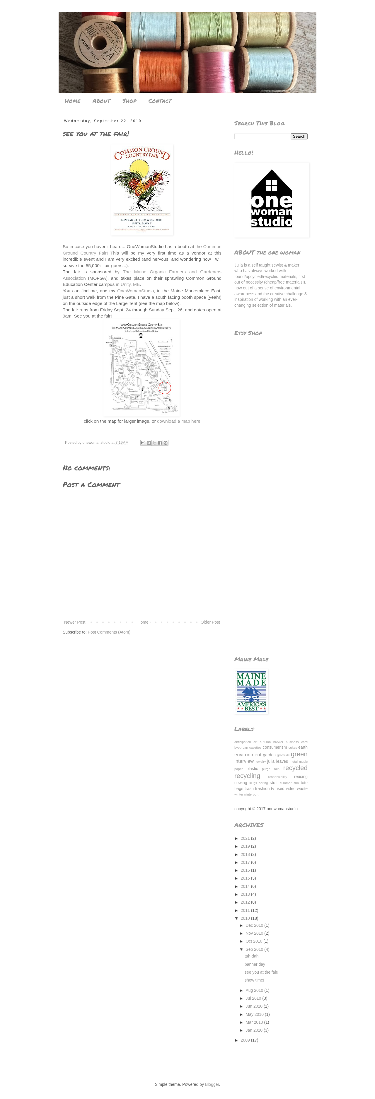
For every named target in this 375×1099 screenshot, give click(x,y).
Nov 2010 (255, 933)
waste (302, 788)
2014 (246, 886)
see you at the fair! (261, 972)
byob (237, 747)
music (303, 761)
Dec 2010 (255, 925)
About (101, 100)
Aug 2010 (255, 990)
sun (296, 783)
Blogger (212, 1084)
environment (247, 754)
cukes (293, 747)
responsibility (277, 777)
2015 (246, 878)
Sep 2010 (255, 949)
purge (266, 769)
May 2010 (255, 1014)
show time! (254, 980)
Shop (129, 100)
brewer (278, 742)
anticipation (242, 742)
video (290, 788)
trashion (262, 788)
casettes (255, 747)
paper (238, 769)
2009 (246, 1040)
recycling (247, 775)
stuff (273, 782)
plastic (252, 768)
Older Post (210, 622)
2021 (246, 838)
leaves (282, 761)
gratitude (283, 755)
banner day (255, 964)
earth (303, 747)
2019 (246, 846)
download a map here (178, 421)
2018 (246, 854)
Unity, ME (130, 284)
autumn (265, 742)
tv (272, 788)
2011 (246, 910)
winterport (251, 794)
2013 (246, 894)
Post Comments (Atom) (109, 632)
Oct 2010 (254, 941)
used (280, 788)
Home (72, 100)
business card (297, 742)
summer (286, 783)
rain (276, 769)
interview (244, 761)
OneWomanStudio (135, 290)
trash (249, 788)
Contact (160, 100)
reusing (301, 776)
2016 (246, 870)
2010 (246, 918)
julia (271, 761)
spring (263, 783)
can (245, 747)
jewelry (261, 761)
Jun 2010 (255, 1006)
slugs (253, 783)
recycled (295, 768)
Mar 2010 (255, 1022)
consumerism (275, 747)
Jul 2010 (254, 998)
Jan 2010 (255, 1030)
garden (269, 754)
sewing (240, 782)
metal (294, 761)
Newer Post (74, 622)
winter (238, 794)
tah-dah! (252, 956)
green (299, 754)
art (255, 742)
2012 (246, 902)
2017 (246, 862)
